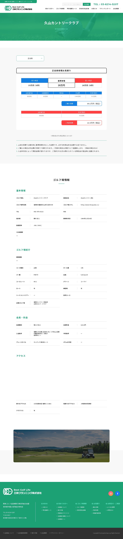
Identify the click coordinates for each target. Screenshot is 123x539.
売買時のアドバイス (63, 513)
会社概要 (44, 533)
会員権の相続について (64, 516)
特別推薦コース (47, 510)
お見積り (96, 504)
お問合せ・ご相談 (113, 504)
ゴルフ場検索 (81, 504)
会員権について (62, 507)
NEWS (44, 504)
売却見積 (95, 510)
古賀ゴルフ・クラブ (40, 304)
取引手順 (60, 510)
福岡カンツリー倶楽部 (41, 302)
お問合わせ (110, 510)
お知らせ (45, 507)
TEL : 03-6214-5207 (105, 4)
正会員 (30, 58)
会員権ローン (61, 519)
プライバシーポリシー (57, 533)
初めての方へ (62, 504)
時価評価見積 (97, 513)
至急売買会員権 (81, 510)
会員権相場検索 (22, 533)
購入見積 (95, 507)
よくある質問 (111, 507)
